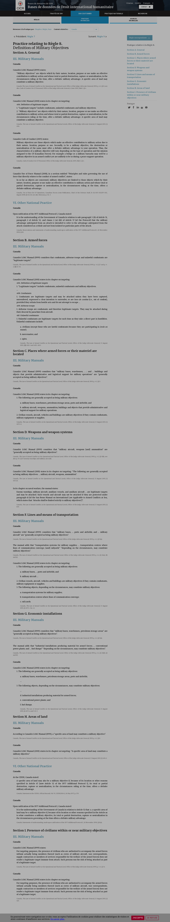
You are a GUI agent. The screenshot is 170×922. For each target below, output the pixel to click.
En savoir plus (58, 919)
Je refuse (152, 918)
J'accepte (138, 918)
